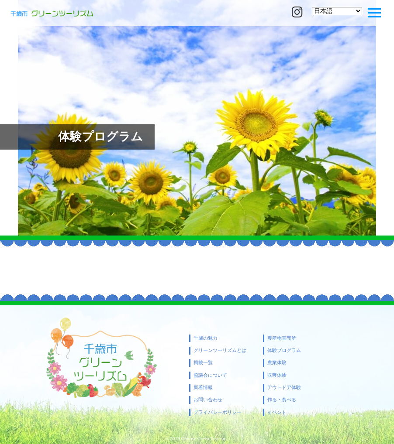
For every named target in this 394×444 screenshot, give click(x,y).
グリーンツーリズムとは (220, 350)
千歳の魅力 (206, 338)
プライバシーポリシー (218, 412)
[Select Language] (337, 11)
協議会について (210, 375)
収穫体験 (277, 375)
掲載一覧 (203, 362)
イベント (277, 412)
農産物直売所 (281, 338)
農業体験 (277, 362)
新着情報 (203, 387)
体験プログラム (284, 350)
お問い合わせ (208, 399)
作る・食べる (281, 399)
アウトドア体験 (284, 387)
